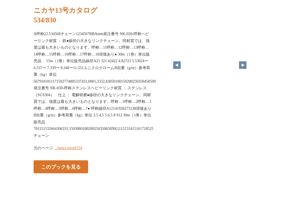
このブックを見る (61, 167)
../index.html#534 (68, 148)
